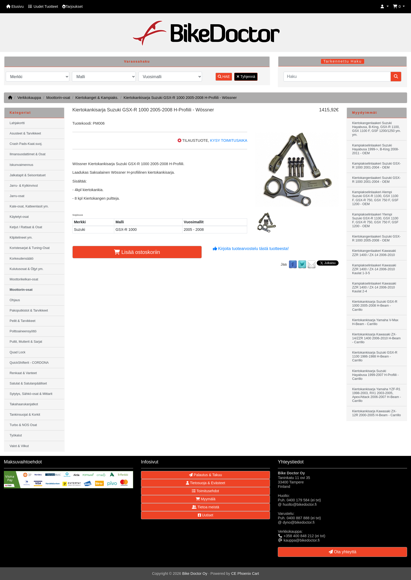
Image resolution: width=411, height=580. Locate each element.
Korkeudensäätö (21, 258)
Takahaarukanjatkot (24, 404)
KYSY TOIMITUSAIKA (228, 140)
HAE (224, 77)
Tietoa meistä (205, 507)
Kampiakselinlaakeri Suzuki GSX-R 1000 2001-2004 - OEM (376, 165)
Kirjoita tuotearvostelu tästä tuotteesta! (251, 248)
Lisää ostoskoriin (137, 252)
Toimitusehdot (205, 491)
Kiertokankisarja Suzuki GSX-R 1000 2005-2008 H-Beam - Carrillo (374, 305)
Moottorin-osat (58, 98)
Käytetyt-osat (19, 217)
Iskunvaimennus (21, 165)
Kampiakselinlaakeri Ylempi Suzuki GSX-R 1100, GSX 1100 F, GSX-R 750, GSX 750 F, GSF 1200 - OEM (375, 220)
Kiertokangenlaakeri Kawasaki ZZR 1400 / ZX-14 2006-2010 (374, 253)
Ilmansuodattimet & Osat (27, 154)
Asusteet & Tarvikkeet (25, 133)
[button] (384, 6)
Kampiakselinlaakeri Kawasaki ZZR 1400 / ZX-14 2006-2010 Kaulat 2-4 (374, 287)
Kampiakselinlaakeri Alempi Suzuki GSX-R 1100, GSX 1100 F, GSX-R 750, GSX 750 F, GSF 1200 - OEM (375, 198)
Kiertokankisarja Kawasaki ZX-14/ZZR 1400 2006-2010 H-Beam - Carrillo (376, 338)
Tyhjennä (246, 77)
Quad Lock (17, 352)
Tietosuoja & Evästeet (205, 483)
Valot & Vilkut (19, 446)
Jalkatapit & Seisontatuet (28, 175)
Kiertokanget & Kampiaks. (96, 98)
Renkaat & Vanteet (23, 373)
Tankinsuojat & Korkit (25, 414)
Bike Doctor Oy (194, 573)
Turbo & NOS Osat (23, 425)
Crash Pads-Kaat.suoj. (26, 144)
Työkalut (16, 435)
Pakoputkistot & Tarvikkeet (29, 310)
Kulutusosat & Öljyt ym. (26, 269)
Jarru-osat (17, 196)
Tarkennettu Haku (342, 61)
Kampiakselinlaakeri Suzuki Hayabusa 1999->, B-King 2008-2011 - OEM (375, 149)
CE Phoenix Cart (245, 573)
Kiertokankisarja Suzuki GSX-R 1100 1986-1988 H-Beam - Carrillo (374, 356)
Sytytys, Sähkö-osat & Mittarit (31, 394)
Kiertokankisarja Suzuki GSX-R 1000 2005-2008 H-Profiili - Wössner (180, 98)
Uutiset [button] (205, 515)
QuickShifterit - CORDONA (29, 363)
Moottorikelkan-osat (24, 279)
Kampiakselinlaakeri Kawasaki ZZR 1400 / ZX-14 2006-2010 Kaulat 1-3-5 (374, 269)
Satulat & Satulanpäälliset (28, 383)
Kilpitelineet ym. (21, 237)
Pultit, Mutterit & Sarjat (26, 341)
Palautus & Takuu (205, 475)
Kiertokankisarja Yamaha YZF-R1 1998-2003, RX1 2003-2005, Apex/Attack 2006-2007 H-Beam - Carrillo (376, 395)
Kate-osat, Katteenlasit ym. (29, 206)
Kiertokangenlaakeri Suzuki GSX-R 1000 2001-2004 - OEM (376, 180)
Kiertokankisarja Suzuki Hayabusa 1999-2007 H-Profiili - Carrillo (375, 375)
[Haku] (337, 77)
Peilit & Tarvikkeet (22, 321)
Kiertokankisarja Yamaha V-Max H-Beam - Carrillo (375, 322)
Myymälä (205, 499)
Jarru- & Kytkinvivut (24, 185)
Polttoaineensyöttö (23, 331)
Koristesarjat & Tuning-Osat (30, 248)
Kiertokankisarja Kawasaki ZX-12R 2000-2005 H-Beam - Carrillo (376, 413)
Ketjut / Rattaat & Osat (26, 227)
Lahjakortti (17, 123)
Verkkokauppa (29, 98)
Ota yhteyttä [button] (342, 552)
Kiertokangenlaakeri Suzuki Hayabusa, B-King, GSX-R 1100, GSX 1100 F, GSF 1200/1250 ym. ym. (376, 129)
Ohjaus (15, 300)
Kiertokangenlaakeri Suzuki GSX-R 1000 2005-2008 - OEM (376, 238)
